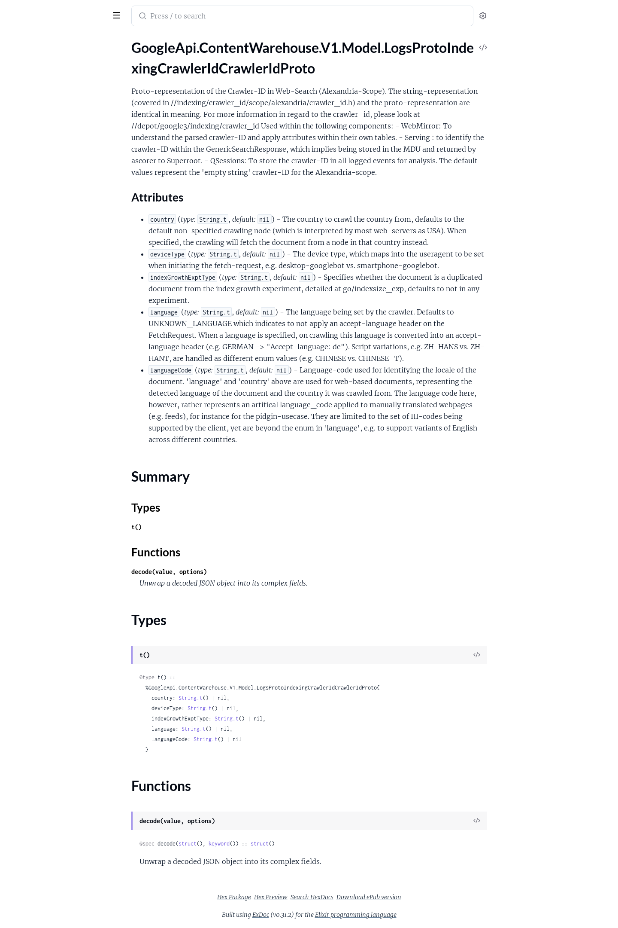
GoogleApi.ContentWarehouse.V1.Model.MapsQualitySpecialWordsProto (61, 239)
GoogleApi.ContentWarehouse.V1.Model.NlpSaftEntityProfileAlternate (61, 680)
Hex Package (298, 897)
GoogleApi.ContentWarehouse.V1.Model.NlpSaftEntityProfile (61, 669)
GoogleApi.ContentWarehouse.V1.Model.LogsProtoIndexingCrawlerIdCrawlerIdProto (61, 57)
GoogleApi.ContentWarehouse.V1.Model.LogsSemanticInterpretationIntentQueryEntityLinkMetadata (61, 135)
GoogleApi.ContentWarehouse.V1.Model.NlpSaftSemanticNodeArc (61, 901)
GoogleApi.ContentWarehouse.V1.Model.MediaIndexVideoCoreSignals (61, 344)
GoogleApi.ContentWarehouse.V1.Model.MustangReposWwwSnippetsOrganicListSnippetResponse (61, 471)
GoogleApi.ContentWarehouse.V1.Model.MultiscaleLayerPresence (61, 425)
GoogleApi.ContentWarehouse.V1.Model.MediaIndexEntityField (61, 263)
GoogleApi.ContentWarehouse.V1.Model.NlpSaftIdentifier (61, 761)
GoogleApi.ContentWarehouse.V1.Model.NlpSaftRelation (61, 866)
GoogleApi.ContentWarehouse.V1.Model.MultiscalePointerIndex (61, 437)
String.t (255, 698)
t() (201, 527)
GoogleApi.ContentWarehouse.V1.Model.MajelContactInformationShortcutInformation (61, 216)
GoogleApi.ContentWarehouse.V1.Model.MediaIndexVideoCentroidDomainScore (61, 332)
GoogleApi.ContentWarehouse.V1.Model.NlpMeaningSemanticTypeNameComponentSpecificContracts (61, 587)
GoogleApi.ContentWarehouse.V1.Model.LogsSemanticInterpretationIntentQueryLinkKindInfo (61, 158)
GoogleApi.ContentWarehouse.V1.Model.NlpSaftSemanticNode (61, 889)
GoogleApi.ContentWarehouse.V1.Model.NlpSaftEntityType (61, 738)
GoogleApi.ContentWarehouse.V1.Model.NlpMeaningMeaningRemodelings (61, 576)
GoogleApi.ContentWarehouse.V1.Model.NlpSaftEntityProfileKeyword (61, 703)
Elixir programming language (420, 915)
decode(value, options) (233, 571)
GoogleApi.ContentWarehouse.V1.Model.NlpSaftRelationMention (61, 877)
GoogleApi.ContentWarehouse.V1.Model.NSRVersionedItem (61, 518)
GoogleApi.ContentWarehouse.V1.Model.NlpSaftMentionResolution (61, 819)
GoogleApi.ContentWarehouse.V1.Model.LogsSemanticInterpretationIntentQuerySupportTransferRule (61, 170)
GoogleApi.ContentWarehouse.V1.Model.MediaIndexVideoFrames (61, 367)
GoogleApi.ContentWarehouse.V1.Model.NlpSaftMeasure (61, 796)
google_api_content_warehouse (65, 10)
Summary (28, 99)
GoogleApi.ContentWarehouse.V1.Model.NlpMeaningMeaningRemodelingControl (61, 564)
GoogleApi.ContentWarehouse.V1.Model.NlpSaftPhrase (61, 843)
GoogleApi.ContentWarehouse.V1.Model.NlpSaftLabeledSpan (61, 773)
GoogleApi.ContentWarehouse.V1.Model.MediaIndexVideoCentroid (61, 321)
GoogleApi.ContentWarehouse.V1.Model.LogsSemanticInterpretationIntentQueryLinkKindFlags (61, 147)
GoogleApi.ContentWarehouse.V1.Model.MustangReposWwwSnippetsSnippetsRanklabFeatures (61, 495)
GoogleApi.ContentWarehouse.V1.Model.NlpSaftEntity (61, 657)
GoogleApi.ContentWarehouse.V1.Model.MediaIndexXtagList (61, 390)
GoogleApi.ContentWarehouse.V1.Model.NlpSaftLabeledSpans (61, 785)
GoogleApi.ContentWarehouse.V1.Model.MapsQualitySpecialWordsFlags (61, 228)
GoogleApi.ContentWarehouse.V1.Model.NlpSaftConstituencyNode (61, 622)
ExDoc (325, 915)
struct (252, 843)
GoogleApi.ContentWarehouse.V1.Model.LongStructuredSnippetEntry (61, 205)
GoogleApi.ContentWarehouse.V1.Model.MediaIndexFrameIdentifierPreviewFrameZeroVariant (61, 286)
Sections (26, 72)
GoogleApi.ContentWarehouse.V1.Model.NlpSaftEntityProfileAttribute (61, 692)
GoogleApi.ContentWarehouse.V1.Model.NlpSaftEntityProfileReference (61, 715)
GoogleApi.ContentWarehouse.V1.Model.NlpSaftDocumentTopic (61, 645)
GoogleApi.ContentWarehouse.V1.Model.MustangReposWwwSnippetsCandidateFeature (61, 460)
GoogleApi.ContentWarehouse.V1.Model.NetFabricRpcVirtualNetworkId (61, 529)
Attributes (35, 85)
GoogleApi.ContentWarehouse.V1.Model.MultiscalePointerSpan (61, 448)
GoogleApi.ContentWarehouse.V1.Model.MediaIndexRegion (61, 297)
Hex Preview (335, 897)
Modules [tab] (48, 40)
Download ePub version (433, 897)
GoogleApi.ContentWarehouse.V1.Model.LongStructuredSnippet (61, 193)
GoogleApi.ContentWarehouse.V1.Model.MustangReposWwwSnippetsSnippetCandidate (61, 483)
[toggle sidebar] (117, 14)
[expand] (120, 57)
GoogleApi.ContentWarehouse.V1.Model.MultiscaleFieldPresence (61, 413)
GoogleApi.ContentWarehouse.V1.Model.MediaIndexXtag (61, 379)
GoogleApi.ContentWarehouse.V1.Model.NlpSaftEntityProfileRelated (61, 727)
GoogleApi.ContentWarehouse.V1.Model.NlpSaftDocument (61, 634)
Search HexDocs (376, 897)
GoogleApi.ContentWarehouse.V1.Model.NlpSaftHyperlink (61, 750)
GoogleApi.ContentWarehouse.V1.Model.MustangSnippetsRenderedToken (61, 506)
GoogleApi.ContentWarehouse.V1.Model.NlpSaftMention (61, 808)
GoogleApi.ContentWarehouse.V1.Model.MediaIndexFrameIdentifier (61, 274)
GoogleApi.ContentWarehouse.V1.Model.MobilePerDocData (61, 402)
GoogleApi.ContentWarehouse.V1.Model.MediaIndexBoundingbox (61, 251)
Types (22, 109)
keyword (283, 843)
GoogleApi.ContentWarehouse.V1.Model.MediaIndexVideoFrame (61, 355)
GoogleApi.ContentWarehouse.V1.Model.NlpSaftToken (61, 912)
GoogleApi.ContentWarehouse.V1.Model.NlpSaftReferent (61, 854)
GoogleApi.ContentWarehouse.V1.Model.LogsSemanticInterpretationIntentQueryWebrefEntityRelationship (61, 181)
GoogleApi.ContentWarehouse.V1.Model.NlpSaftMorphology (61, 831)
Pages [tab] (15, 40)
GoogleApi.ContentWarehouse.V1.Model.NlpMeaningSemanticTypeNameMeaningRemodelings (61, 599)
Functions (29, 120)
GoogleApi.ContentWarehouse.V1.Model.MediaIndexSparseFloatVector (61, 309)
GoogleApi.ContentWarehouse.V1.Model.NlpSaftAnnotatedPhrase (61, 611)
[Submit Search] (206, 17)
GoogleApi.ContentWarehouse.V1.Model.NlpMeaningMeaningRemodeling (61, 553)
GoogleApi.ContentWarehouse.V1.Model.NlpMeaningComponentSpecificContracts (61, 541)
